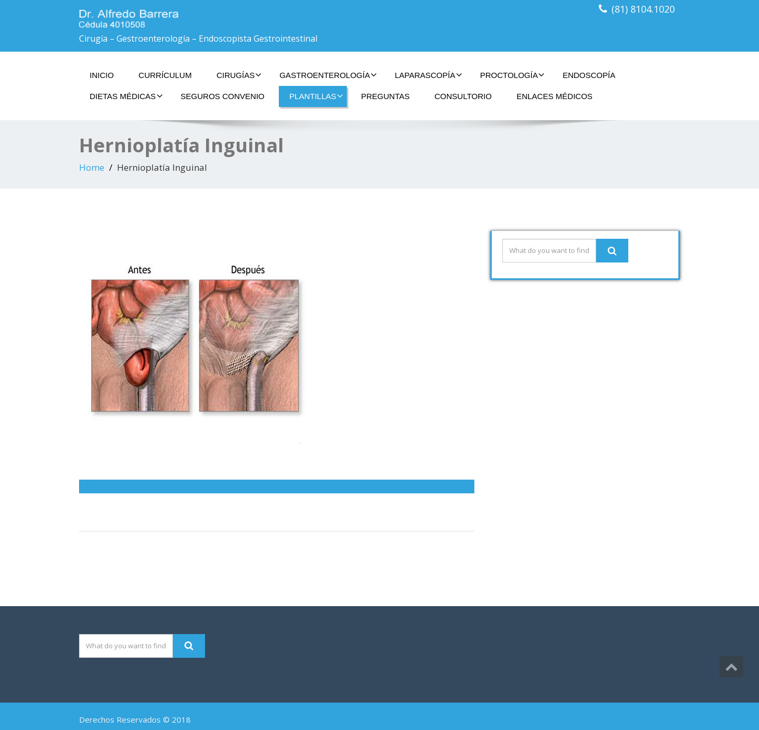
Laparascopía (428, 75)
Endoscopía (588, 75)
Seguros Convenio (223, 96)
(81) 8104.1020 (643, 9)
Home (91, 167)
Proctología (512, 75)
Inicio (102, 75)
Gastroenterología (328, 75)
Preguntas (385, 96)
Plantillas (316, 96)
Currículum (165, 75)
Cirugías (239, 75)
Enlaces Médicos (554, 96)
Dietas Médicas (126, 96)
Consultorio (463, 96)
